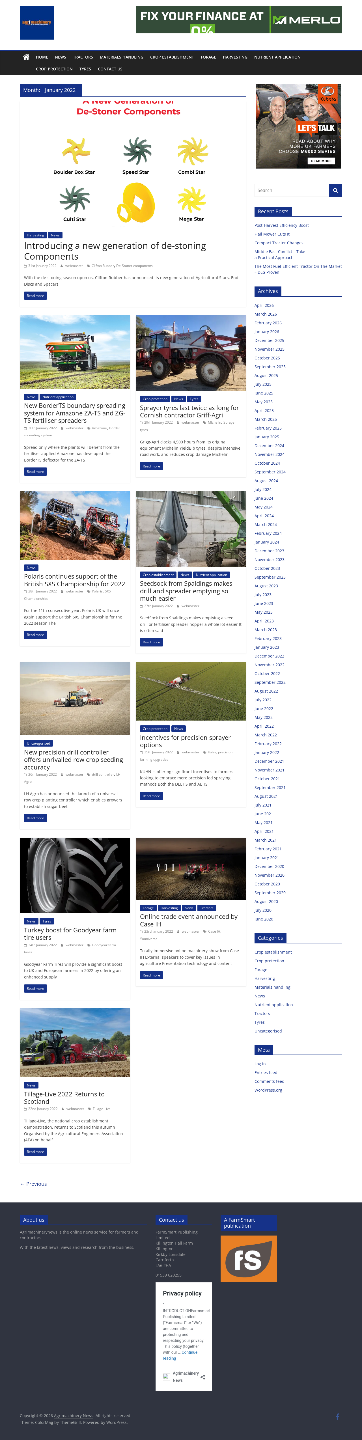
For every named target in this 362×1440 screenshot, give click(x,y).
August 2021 (266, 796)
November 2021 (270, 770)
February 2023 (268, 638)
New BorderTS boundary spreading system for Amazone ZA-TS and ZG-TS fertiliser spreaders (74, 412)
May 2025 (264, 401)
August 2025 (266, 375)
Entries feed (266, 1072)
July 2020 (263, 910)
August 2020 (266, 901)
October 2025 (267, 358)
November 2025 (270, 349)
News (60, 57)
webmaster (74, 265)
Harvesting (235, 57)
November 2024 (270, 454)
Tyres (72, 69)
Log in (260, 1063)
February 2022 (268, 743)
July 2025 (263, 384)
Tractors (83, 57)
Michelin (214, 422)
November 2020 (270, 875)
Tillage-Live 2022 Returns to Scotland (64, 1097)
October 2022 (267, 673)
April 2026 (264, 305)
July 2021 (263, 805)
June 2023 (264, 603)
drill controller (103, 774)
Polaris (97, 591)
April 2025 (264, 410)
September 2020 (270, 892)
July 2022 (263, 699)
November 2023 (270, 559)
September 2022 (270, 682)
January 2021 (267, 857)
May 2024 (264, 507)
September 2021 (270, 787)
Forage (208, 57)
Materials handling (121, 57)
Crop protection (41, 69)
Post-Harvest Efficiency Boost (282, 225)
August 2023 (266, 585)
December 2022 (269, 656)
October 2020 (267, 884)
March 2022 (266, 735)
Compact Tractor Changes (280, 242)
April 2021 (264, 831)
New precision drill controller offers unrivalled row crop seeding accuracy (73, 759)
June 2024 (264, 498)
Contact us (97, 69)
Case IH (214, 931)
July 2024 (263, 489)
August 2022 (266, 691)
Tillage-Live (102, 1108)
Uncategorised (38, 743)
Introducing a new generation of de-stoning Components (115, 250)
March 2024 (266, 524)
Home (42, 57)
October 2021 (267, 778)
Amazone (99, 428)
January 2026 (267, 331)
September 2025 (270, 366)
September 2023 (270, 577)
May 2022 (264, 717)
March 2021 (266, 840)
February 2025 (268, 428)
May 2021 (264, 822)
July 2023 (263, 594)
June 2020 (264, 919)
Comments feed (270, 1081)
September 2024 (270, 472)
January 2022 (267, 752)
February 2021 (268, 849)
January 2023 (267, 647)
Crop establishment (172, 57)
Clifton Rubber (103, 265)
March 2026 (266, 314)
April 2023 (264, 621)
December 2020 (269, 866)
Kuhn (212, 752)
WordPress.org (268, 1090)
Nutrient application (277, 57)
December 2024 (269, 445)
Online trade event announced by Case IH (189, 920)
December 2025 (269, 340)
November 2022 (270, 664)
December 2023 (269, 550)
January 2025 (267, 436)
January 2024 (267, 542)
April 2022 (264, 726)
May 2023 (264, 612)
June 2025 (264, 393)
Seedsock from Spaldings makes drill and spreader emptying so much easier (186, 590)
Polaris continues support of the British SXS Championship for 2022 (74, 580)
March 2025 (266, 419)
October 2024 (267, 463)
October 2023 (267, 568)
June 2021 (264, 813)
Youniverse (149, 938)
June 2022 (264, 708)
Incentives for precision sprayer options (185, 741)
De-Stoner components (134, 265)
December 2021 (269, 761)
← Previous (33, 1183)
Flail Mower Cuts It (273, 234)
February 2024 (268, 533)
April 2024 (264, 515)
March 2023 (266, 629)
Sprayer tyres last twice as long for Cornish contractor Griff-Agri (189, 411)
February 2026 (268, 322)
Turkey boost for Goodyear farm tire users (70, 933)
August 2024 (266, 480)
